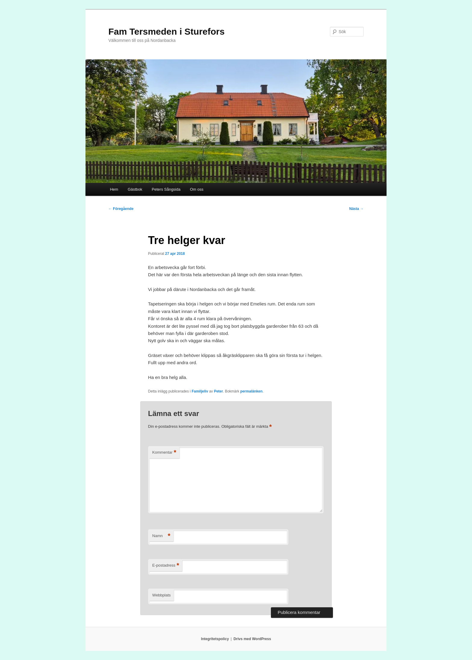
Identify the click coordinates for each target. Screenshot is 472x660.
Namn (161, 536)
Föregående (120, 209)
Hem (114, 189)
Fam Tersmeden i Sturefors (166, 31)
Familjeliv (200, 391)
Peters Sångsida (166, 189)
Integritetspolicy (215, 639)
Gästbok (135, 189)
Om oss (196, 189)
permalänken (251, 391)
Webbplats (161, 595)
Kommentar (164, 452)
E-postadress (165, 565)
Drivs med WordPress (252, 639)
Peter (218, 391)
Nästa (356, 209)
